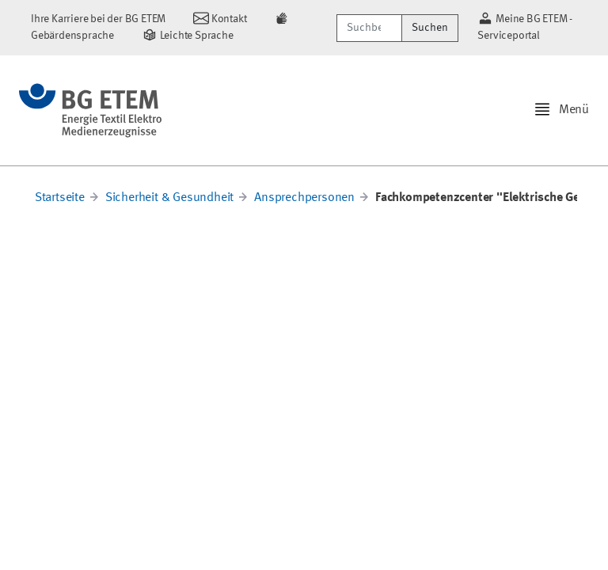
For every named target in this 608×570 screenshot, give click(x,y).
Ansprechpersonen (304, 198)
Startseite (60, 198)
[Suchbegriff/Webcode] (369, 28)
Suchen (430, 27)
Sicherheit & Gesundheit (169, 198)
